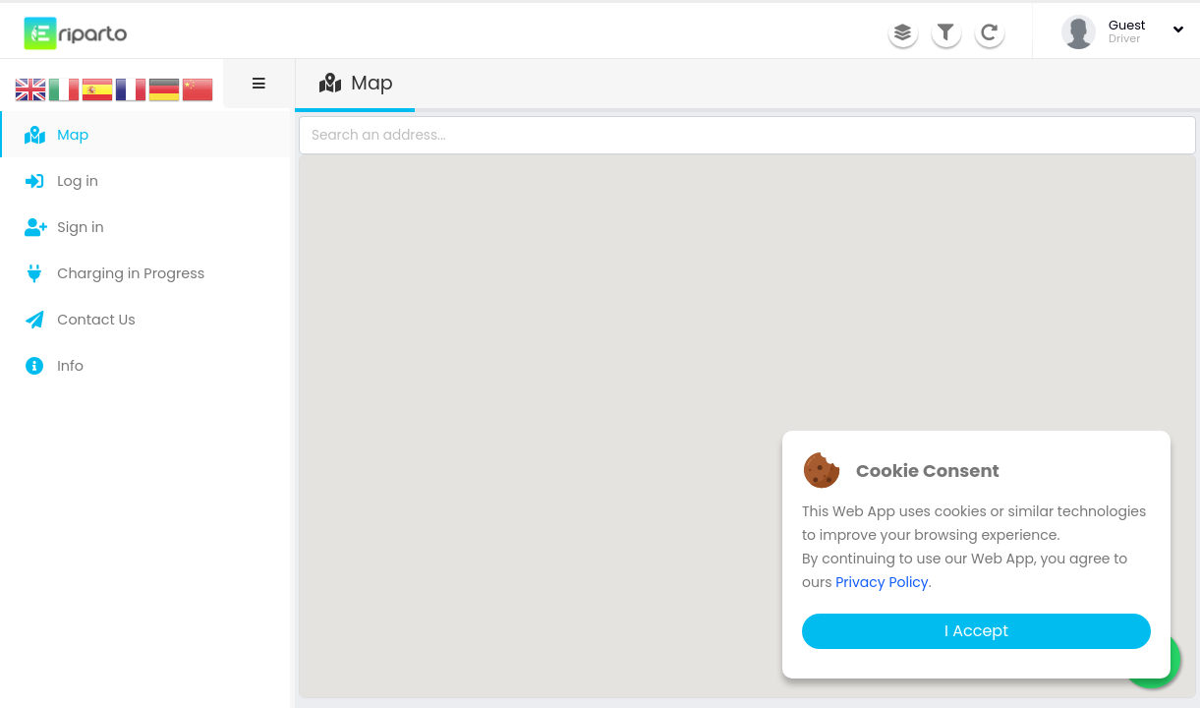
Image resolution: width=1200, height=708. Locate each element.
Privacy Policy (882, 582)
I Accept (976, 631)
